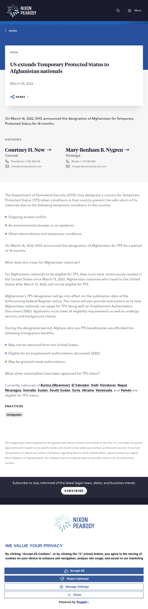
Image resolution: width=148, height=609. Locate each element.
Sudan (42, 390)
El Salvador (80, 385)
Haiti (94, 385)
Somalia (29, 390)
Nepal (122, 385)
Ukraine (88, 390)
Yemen (126, 390)
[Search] (118, 10)
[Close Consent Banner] (74, 595)
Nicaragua (13, 390)
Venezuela (104, 390)
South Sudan (59, 390)
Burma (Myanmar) (55, 385)
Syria (76, 390)
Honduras (108, 385)
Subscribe (74, 490)
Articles (11, 30)
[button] (31, 166)
